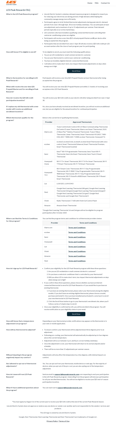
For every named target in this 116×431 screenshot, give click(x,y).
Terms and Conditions (77, 227)
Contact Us (105, 3)
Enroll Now (76, 71)
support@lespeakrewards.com (67, 374)
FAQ (96, 3)
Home (90, 3)
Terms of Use (64, 421)
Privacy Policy (52, 421)
